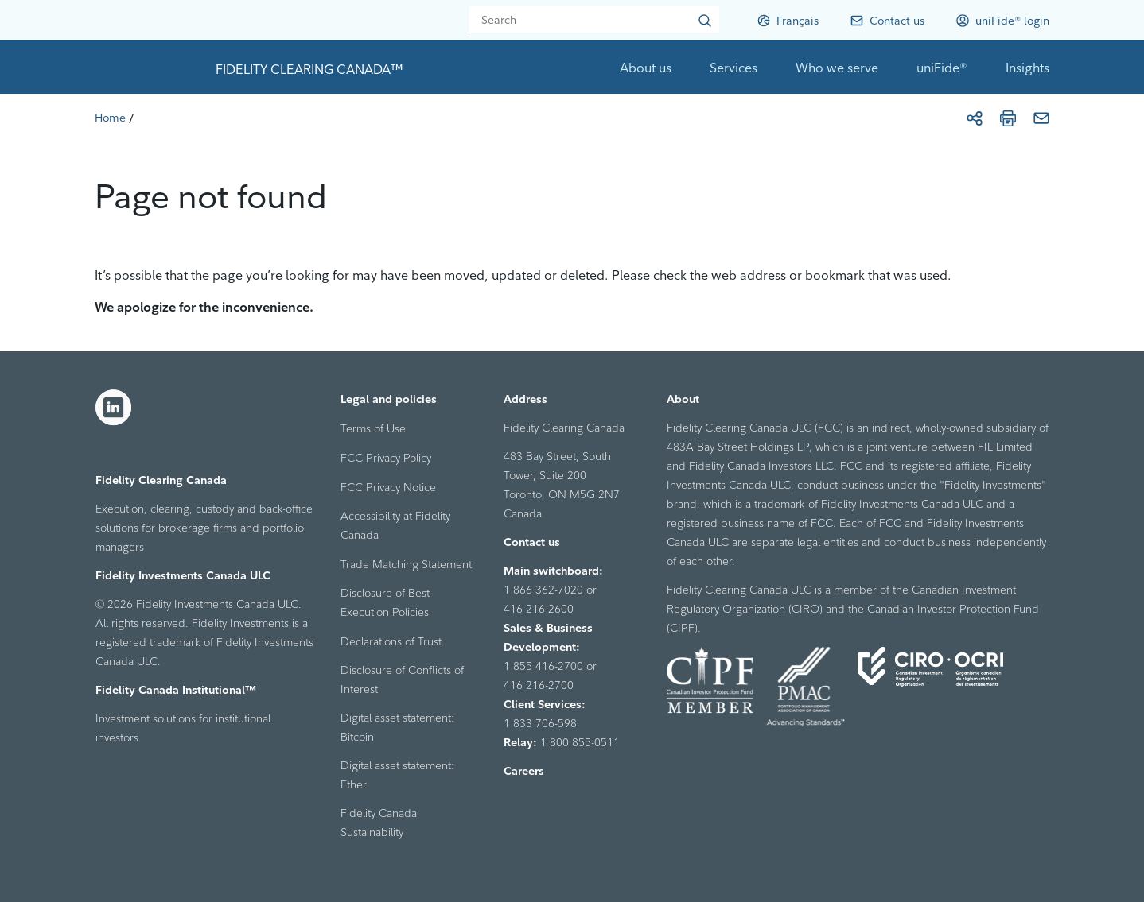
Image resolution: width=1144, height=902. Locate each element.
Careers (524, 771)
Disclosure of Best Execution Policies (385, 602)
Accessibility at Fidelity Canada (395, 525)
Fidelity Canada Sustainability (378, 822)
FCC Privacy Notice (388, 487)
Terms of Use (373, 428)
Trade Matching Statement (406, 564)
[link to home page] (149, 66)
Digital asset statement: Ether (397, 775)
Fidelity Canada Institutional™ (175, 690)
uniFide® (941, 67)
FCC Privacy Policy (385, 458)
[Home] (110, 117)
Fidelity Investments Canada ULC (182, 575)
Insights (1027, 67)
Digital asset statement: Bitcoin (397, 727)
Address (525, 399)
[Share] (975, 118)
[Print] (1008, 118)
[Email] (1041, 118)
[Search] (594, 19)
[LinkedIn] (113, 407)
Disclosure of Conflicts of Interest (402, 679)
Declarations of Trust (391, 641)
